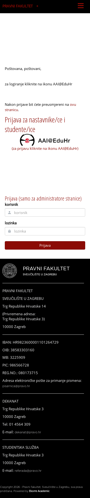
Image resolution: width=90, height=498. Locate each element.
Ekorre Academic (39, 491)
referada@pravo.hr (28, 470)
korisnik (11, 204)
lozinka (11, 223)
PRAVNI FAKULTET (17, 6)
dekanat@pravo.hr (28, 432)
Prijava (45, 245)
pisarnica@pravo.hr (16, 386)
